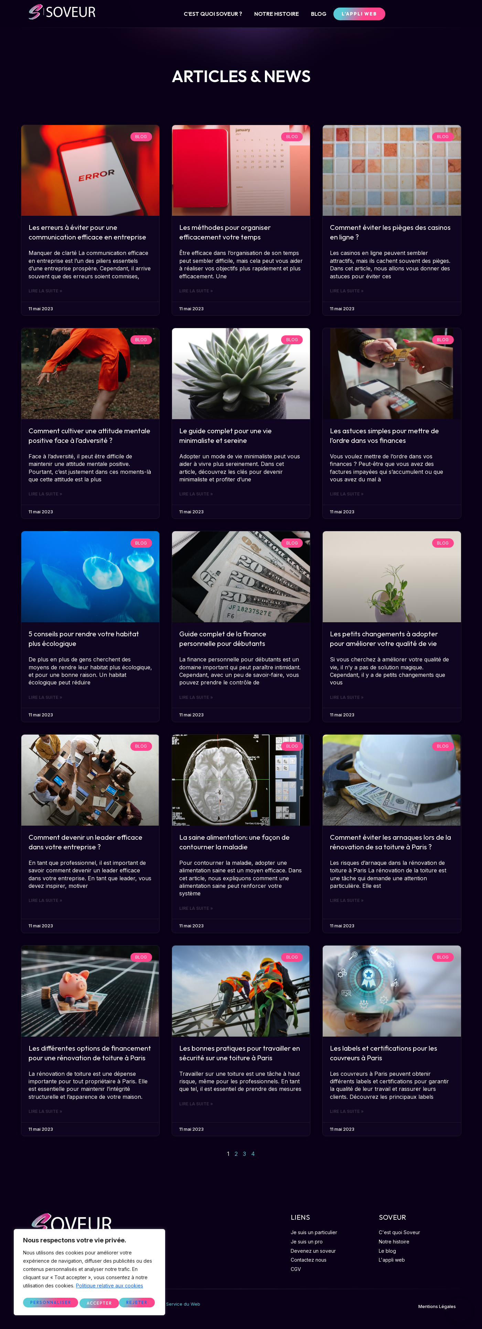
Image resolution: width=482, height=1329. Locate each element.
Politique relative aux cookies (109, 1288)
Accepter (136, 1303)
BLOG (318, 13)
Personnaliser (50, 1303)
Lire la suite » (45, 291)
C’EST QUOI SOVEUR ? (213, 13)
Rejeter (97, 1303)
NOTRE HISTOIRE (276, 13)
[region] (89, 1273)
